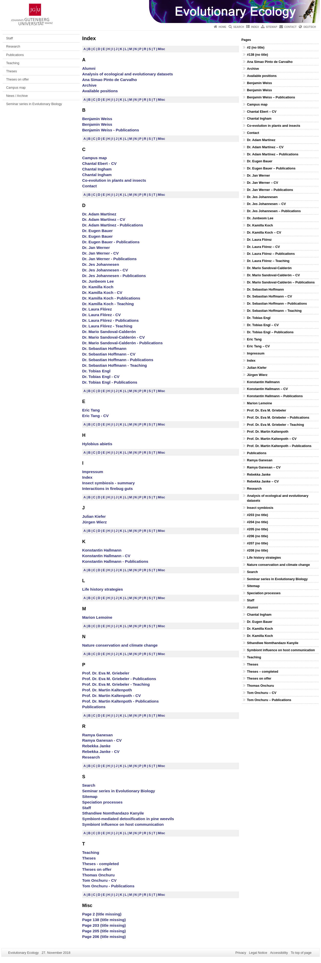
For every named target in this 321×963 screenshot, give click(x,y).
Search (238, 27)
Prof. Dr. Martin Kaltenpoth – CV (271, 439)
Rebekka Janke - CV (101, 751)
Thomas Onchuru (98, 875)
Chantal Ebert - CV (99, 163)
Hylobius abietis (97, 444)
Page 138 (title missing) (104, 920)
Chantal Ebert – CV (261, 111)
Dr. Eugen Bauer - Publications (111, 242)
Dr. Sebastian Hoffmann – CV (269, 296)
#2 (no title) (255, 47)
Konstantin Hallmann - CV (106, 556)
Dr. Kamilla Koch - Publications (111, 298)
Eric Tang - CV (95, 416)
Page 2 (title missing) (102, 914)
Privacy (240, 953)
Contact (290, 27)
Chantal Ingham (97, 169)
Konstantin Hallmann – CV (267, 389)
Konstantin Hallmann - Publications (115, 561)
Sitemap (271, 27)
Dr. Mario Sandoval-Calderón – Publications (281, 282)
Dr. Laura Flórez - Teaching (107, 326)
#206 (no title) (257, 536)
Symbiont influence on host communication (123, 824)
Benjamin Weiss (97, 119)
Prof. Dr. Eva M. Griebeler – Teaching (275, 425)
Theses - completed (100, 864)
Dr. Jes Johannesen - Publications (114, 275)
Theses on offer (17, 79)
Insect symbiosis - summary (108, 483)
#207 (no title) (257, 543)
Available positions (100, 91)
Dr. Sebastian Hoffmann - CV (108, 354)
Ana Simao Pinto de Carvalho (109, 79)
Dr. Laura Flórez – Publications (271, 254)
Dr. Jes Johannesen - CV (105, 270)
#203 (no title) (257, 515)
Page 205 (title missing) (104, 931)
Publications (15, 55)
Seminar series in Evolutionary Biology (34, 104)
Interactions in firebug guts (107, 488)
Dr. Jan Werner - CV (100, 253)
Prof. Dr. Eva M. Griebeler (105, 673)
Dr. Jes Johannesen (100, 264)
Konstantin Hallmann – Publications (275, 396)
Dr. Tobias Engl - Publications (109, 382)
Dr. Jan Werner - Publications (109, 259)
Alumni (89, 68)
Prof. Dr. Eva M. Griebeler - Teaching (116, 684)
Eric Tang (91, 410)
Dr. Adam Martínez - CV (103, 219)
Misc (161, 49)
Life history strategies (102, 589)
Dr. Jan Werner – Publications (270, 190)
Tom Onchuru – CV (261, 693)
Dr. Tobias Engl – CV (263, 325)
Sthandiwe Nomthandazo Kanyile (113, 813)
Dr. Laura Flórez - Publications (110, 320)
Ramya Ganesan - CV (102, 740)
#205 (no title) (257, 529)
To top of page (301, 953)
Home (222, 27)
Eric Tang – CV (258, 346)
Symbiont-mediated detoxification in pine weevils (128, 819)
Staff (9, 38)
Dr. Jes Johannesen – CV (266, 204)
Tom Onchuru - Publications (108, 886)
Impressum (92, 471)
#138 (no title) (257, 54)
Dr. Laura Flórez (97, 309)
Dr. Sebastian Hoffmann (104, 348)
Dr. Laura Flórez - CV (101, 315)
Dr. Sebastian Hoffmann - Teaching (114, 365)
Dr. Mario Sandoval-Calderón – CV (273, 275)
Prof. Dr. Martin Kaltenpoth (107, 690)
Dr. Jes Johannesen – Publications (274, 211)
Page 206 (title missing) (104, 936)
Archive (89, 85)
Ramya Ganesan (97, 735)
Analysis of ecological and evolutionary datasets (127, 74)
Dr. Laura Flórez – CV (263, 247)
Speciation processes (102, 802)
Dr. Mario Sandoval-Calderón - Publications (122, 343)
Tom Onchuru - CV (99, 880)
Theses (11, 71)
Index (255, 27)
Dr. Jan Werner (96, 247)
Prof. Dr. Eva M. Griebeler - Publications (119, 679)
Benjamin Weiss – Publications (271, 97)
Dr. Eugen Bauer (97, 230)
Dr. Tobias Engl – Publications (270, 332)
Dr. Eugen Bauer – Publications (271, 168)
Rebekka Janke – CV (263, 481)
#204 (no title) (257, 522)
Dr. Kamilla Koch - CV (102, 292)
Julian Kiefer (94, 516)
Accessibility (279, 953)
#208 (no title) (257, 550)
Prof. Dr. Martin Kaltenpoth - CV (111, 695)
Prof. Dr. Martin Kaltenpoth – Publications (279, 446)
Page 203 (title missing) (104, 925)
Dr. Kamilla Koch (97, 287)
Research (13, 46)
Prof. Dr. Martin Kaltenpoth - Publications (120, 701)
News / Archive (17, 96)
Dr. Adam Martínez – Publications (272, 154)
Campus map (16, 87)
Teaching (12, 63)
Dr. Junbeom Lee (98, 281)
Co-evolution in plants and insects (114, 180)
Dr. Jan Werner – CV (262, 183)
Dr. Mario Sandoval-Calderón (109, 331)
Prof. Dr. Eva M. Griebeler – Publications (278, 417)
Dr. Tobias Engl (96, 371)
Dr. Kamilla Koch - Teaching (108, 304)
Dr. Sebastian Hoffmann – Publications (277, 303)
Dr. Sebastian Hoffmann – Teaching (274, 311)
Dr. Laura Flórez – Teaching (268, 261)
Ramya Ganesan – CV (264, 467)
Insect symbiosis (260, 508)
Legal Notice (258, 953)
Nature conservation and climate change (120, 645)
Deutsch (310, 27)
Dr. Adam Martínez (99, 214)
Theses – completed (262, 671)
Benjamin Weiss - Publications (110, 130)
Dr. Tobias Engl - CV (101, 376)
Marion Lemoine (97, 617)
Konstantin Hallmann (102, 550)
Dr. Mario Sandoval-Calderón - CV (113, 337)
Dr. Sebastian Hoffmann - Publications (117, 360)
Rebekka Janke (96, 746)
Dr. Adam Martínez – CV (265, 147)
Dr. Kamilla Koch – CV (264, 232)
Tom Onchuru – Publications (269, 700)
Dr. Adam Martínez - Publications (112, 225)
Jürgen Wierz (94, 522)
